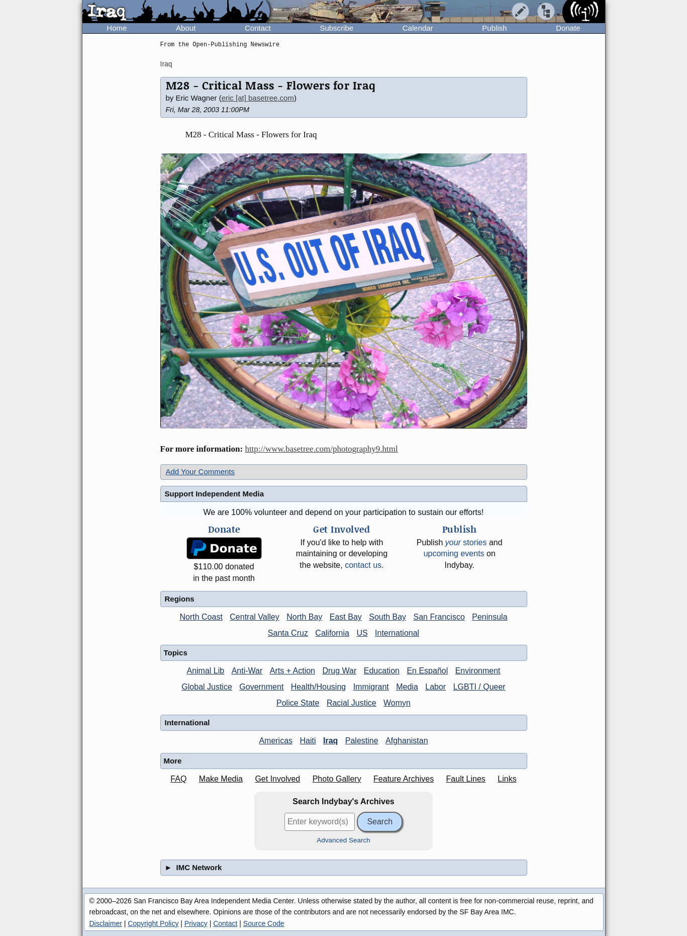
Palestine (361, 740)
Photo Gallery (337, 779)
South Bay (387, 617)
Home (117, 28)
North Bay (304, 617)
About (185, 28)
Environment (478, 670)
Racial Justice (351, 703)
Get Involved (277, 779)
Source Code (263, 923)
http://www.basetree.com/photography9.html (321, 449)
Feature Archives (403, 779)
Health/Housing (318, 687)
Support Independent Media (214, 493)
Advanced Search (343, 840)
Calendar (418, 28)
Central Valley (254, 617)
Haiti (308, 740)
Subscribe (336, 28)
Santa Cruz (288, 633)
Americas (275, 740)
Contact (258, 28)
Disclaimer (105, 923)
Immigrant (371, 687)
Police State (297, 703)
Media (407, 687)
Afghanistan (406, 740)
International (397, 633)
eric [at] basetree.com (258, 98)
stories (466, 542)
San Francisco (439, 617)
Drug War (339, 670)
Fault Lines (465, 779)
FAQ (178, 779)
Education (382, 670)
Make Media (221, 779)
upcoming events (454, 553)
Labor (435, 687)
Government (261, 687)
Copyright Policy (153, 923)
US (361, 633)
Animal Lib (205, 670)
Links (507, 779)
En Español (427, 670)
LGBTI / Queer (479, 687)
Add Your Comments (200, 471)
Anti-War (247, 670)
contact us (363, 565)
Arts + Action (292, 670)
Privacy (196, 923)
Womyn (397, 703)
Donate (568, 28)
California (332, 633)
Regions (179, 598)
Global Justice (206, 687)
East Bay (346, 617)
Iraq (166, 64)
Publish (494, 28)
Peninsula (489, 617)
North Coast (200, 617)
